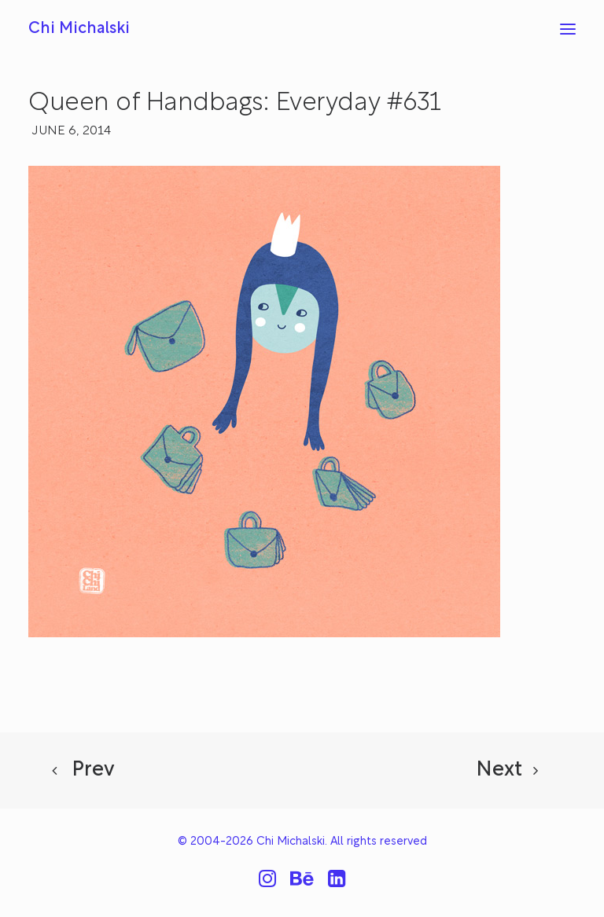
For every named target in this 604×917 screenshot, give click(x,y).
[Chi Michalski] (79, 29)
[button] (568, 29)
